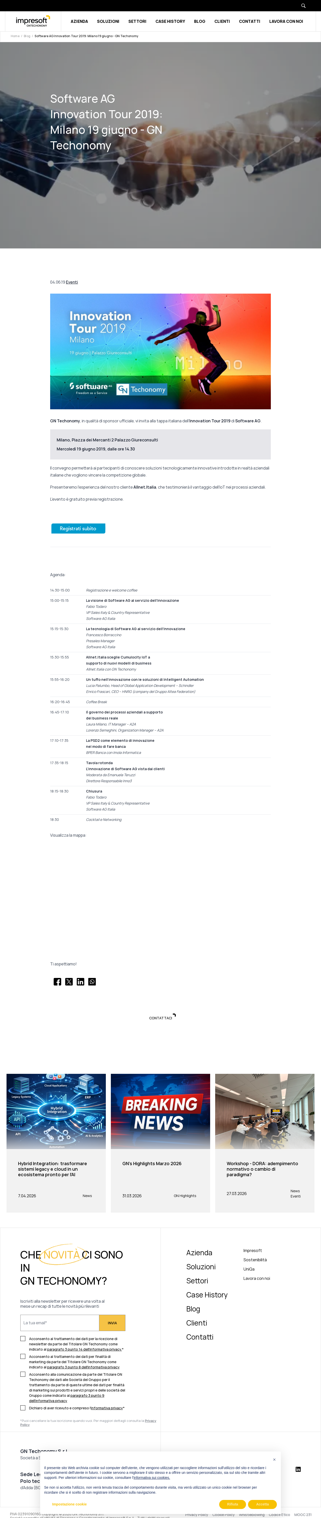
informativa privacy (107, 1408)
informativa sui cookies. (152, 1478)
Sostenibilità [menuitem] (255, 1260)
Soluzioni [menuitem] (201, 1267)
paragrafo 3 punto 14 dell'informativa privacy (84, 1350)
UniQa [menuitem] (249, 1270)
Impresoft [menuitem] (253, 1251)
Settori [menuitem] (197, 1281)
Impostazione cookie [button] (69, 1504)
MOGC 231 (303, 1515)
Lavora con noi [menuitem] (257, 1279)
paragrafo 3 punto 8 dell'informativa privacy (83, 1367)
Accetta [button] (262, 1504)
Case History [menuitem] (207, 1295)
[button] (274, 1460)
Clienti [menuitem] (196, 1323)
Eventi (72, 282)
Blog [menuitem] (193, 1309)
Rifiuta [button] (232, 1504)
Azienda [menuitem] (199, 1253)
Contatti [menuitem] (199, 1337)
